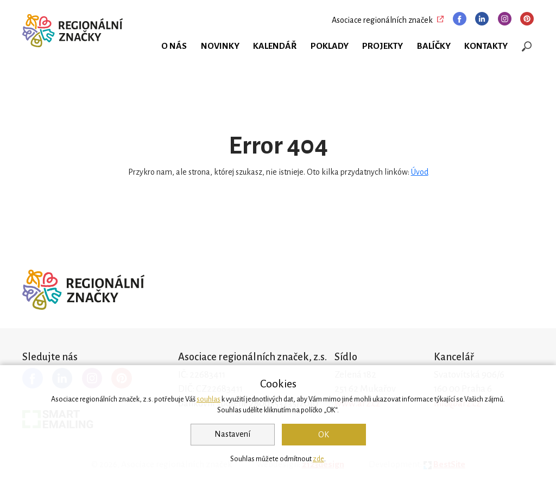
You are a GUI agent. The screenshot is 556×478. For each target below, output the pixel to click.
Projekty (382, 46)
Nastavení (232, 434)
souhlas (208, 399)
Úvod (419, 172)
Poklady (330, 46)
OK (323, 434)
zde (318, 459)
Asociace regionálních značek (382, 20)
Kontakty (486, 46)
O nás (174, 46)
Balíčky (434, 46)
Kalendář (274, 46)
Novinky (220, 46)
